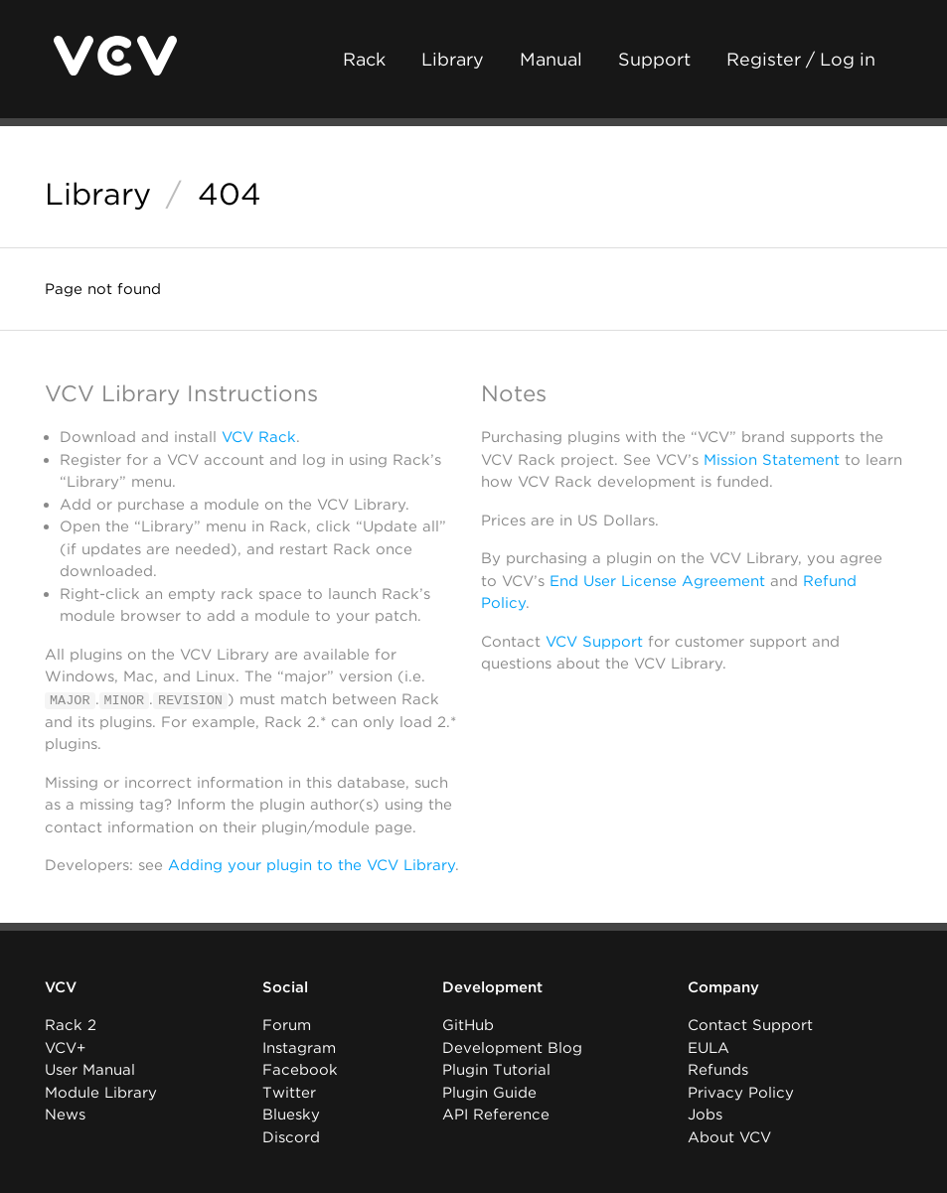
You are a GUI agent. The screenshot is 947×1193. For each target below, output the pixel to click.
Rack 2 (70, 1025)
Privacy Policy (741, 1093)
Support (654, 59)
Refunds (718, 1070)
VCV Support (594, 642)
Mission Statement (772, 460)
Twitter (289, 1093)
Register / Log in (800, 59)
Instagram (299, 1048)
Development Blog (512, 1048)
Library (452, 59)
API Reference (496, 1114)
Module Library (101, 1093)
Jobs (705, 1114)
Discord (291, 1137)
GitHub (468, 1025)
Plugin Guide (489, 1093)
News (65, 1114)
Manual (551, 59)
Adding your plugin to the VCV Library (311, 865)
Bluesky (291, 1114)
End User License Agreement (657, 581)
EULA (708, 1048)
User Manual (90, 1070)
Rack (364, 59)
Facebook (300, 1070)
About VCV (729, 1137)
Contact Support (750, 1025)
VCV (61, 987)
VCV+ (65, 1048)
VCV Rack (259, 437)
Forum (286, 1025)
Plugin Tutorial (496, 1070)
